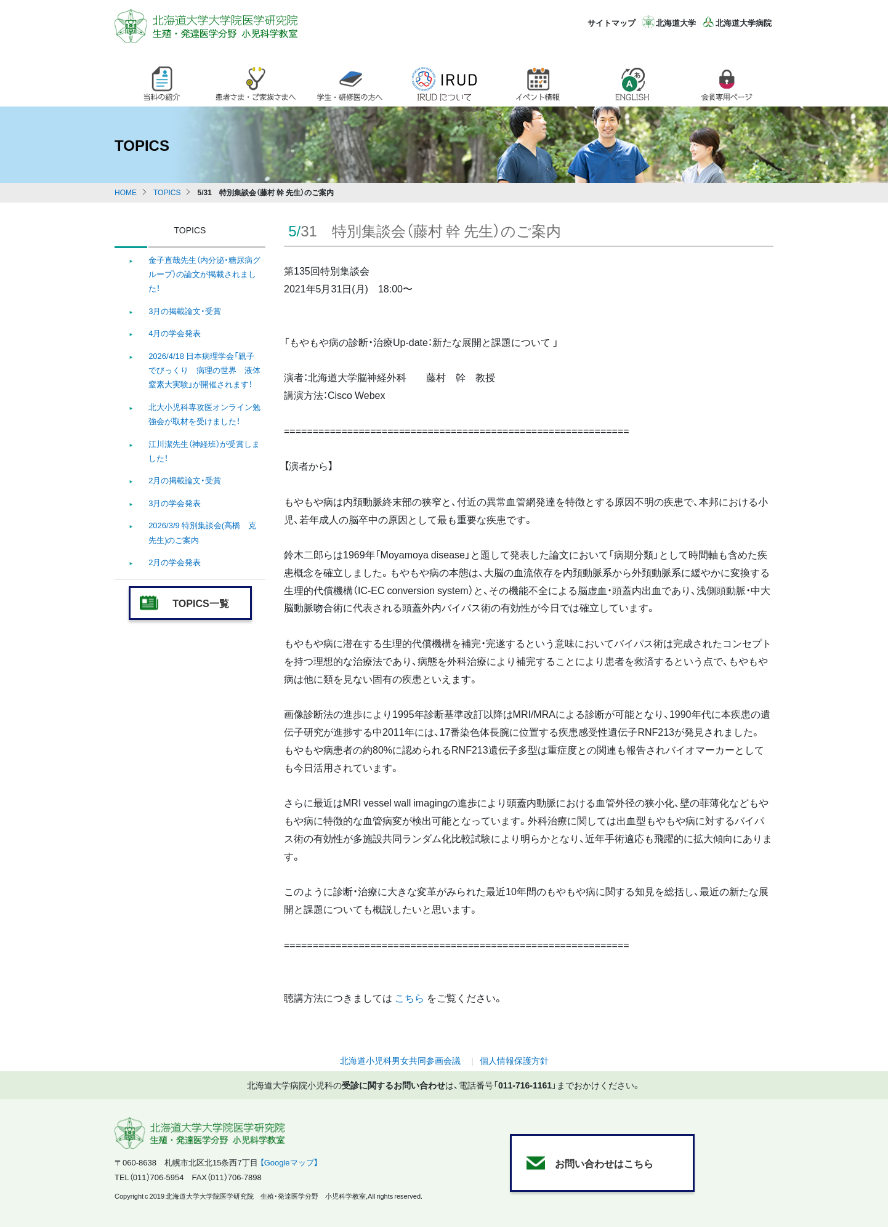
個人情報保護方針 (514, 1060)
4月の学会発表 (174, 333)
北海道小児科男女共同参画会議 (400, 1060)
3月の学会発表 (174, 503)
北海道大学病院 (744, 22)
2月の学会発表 (174, 562)
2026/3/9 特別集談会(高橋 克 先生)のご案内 (202, 532)
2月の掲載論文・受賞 (184, 480)
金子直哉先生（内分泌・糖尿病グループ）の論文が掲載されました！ (204, 274)
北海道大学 (676, 22)
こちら (411, 997)
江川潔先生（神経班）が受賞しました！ (204, 451)
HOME (126, 192)
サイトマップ (611, 22)
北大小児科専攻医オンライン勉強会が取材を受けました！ (204, 414)
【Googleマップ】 (289, 1162)
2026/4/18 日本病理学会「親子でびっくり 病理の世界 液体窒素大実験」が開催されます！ (204, 370)
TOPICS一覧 (200, 602)
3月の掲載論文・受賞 (184, 310)
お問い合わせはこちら (604, 1163)
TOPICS (166, 192)
